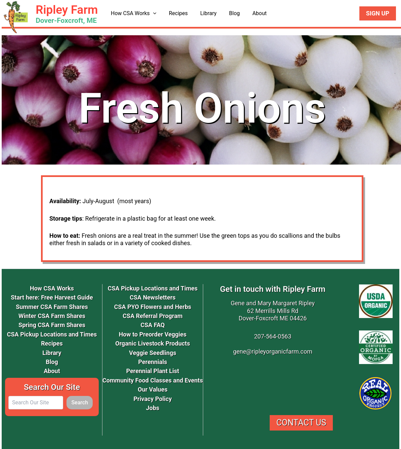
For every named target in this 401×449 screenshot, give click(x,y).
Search (79, 402)
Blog (228, 13)
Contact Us (301, 423)
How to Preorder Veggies (153, 334)
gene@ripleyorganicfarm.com (272, 351)
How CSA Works (132, 13)
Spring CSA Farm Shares (51, 324)
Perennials (152, 361)
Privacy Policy (152, 398)
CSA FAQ (152, 324)
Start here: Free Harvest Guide (52, 297)
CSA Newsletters (153, 297)
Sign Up (377, 13)
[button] (152, 13)
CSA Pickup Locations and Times (52, 334)
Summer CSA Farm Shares (52, 306)
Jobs (153, 407)
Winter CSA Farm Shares (51, 315)
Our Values (152, 389)
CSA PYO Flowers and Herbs (152, 306)
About (251, 13)
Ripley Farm (67, 10)
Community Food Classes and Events (152, 380)
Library (204, 13)
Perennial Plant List (152, 370)
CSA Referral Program (152, 315)
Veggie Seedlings (152, 352)
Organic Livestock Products (152, 343)
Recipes (175, 13)
